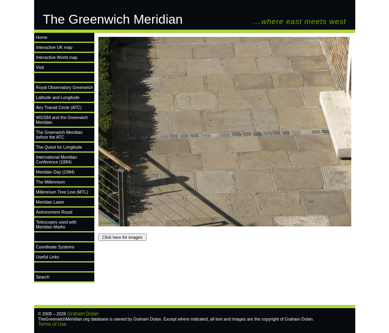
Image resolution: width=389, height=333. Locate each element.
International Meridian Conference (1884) (56, 159)
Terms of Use (52, 324)
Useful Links (47, 256)
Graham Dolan (83, 314)
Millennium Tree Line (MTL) (62, 192)
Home (41, 37)
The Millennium (50, 182)
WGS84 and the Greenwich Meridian (62, 120)
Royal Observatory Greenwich (64, 87)
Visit (40, 67)
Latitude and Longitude (57, 97)
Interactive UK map (54, 47)
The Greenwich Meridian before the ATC (59, 134)
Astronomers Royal (54, 212)
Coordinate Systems (55, 246)
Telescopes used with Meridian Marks (56, 224)
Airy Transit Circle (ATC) (59, 107)
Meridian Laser (50, 202)
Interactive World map (56, 57)
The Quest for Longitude (59, 147)
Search (43, 276)
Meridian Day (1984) (55, 172)
